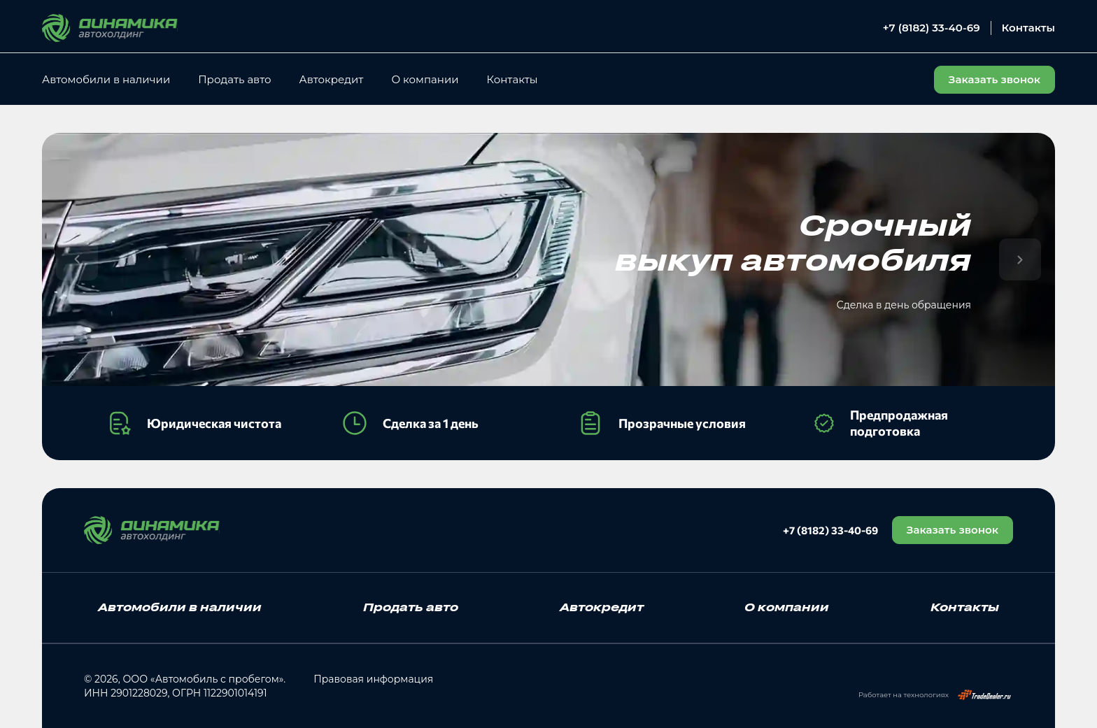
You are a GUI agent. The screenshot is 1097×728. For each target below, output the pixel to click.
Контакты (1028, 27)
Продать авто (234, 79)
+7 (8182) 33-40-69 (931, 27)
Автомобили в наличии (106, 79)
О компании (424, 79)
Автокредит (331, 79)
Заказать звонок (952, 529)
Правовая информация (373, 679)
